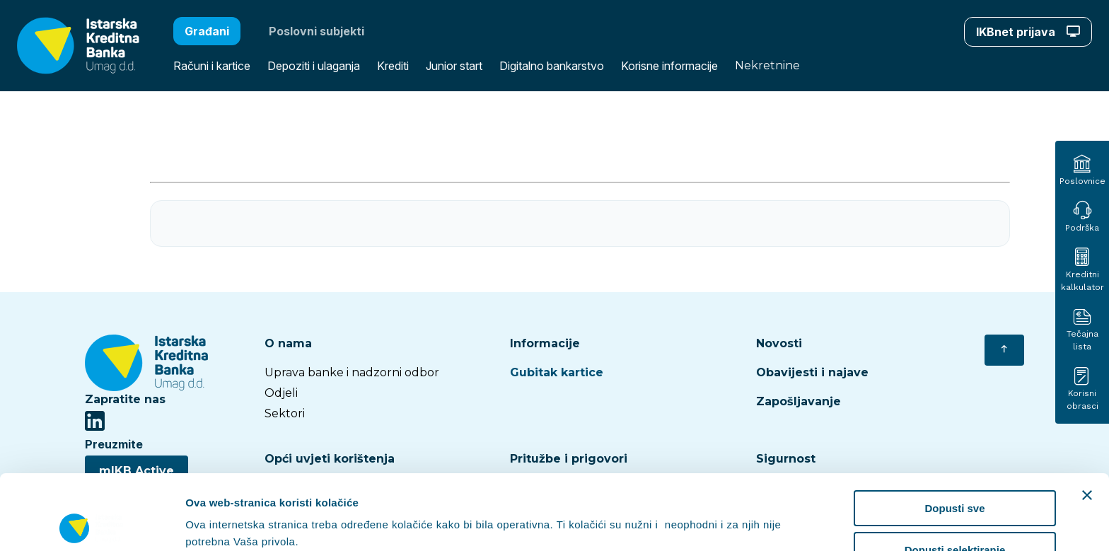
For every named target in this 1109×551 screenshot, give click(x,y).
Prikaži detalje (733, 512)
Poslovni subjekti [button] (316, 31)
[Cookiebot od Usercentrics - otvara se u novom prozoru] (91, 523)
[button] (69, 45)
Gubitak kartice (556, 372)
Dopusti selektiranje (955, 475)
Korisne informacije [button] (669, 66)
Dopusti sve (954, 433)
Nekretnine (767, 65)
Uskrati (955, 516)
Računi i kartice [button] (211, 66)
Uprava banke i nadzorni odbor (352, 372)
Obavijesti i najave (812, 372)
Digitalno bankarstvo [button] (551, 66)
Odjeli (281, 393)
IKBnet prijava (1028, 32)
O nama (288, 343)
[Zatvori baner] (1087, 420)
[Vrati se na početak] (1004, 350)
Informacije (545, 343)
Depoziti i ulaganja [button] (313, 66)
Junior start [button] (454, 66)
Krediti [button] (393, 66)
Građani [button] (207, 31)
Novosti (779, 343)
